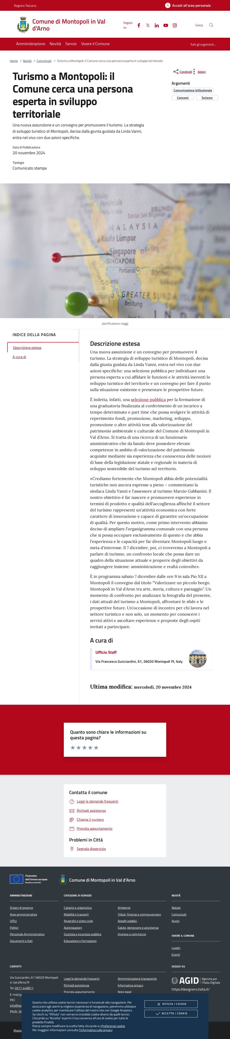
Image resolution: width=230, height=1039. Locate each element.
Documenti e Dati (21, 940)
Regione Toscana (25, 5)
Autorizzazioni (73, 927)
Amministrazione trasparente (137, 978)
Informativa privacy (130, 985)
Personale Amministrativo (27, 934)
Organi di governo (21, 907)
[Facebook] (137, 25)
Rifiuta (171, 1004)
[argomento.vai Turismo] (206, 97)
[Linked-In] (154, 25)
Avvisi (175, 920)
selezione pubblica (148, 399)
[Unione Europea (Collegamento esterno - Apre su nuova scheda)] (30, 880)
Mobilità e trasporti (76, 914)
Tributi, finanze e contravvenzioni (139, 914)
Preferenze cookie (113, 1026)
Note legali (124, 991)
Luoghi (176, 947)
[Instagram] (172, 25)
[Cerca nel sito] (211, 25)
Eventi (176, 954)
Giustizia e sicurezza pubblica (82, 934)
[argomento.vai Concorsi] (183, 97)
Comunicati (44, 60)
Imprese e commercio (132, 934)
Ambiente (124, 907)
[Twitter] (146, 25)
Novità (27, 60)
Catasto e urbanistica (78, 907)
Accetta (171, 1013)
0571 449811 (24, 988)
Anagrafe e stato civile (78, 920)
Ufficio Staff (106, 652)
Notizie (176, 907)
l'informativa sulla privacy (95, 1030)
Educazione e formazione (80, 940)
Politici (14, 927)
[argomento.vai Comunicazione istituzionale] (193, 90)
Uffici (13, 920)
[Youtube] (163, 25)
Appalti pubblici (127, 920)
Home (14, 60)
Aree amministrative (23, 914)
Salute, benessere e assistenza (138, 927)
